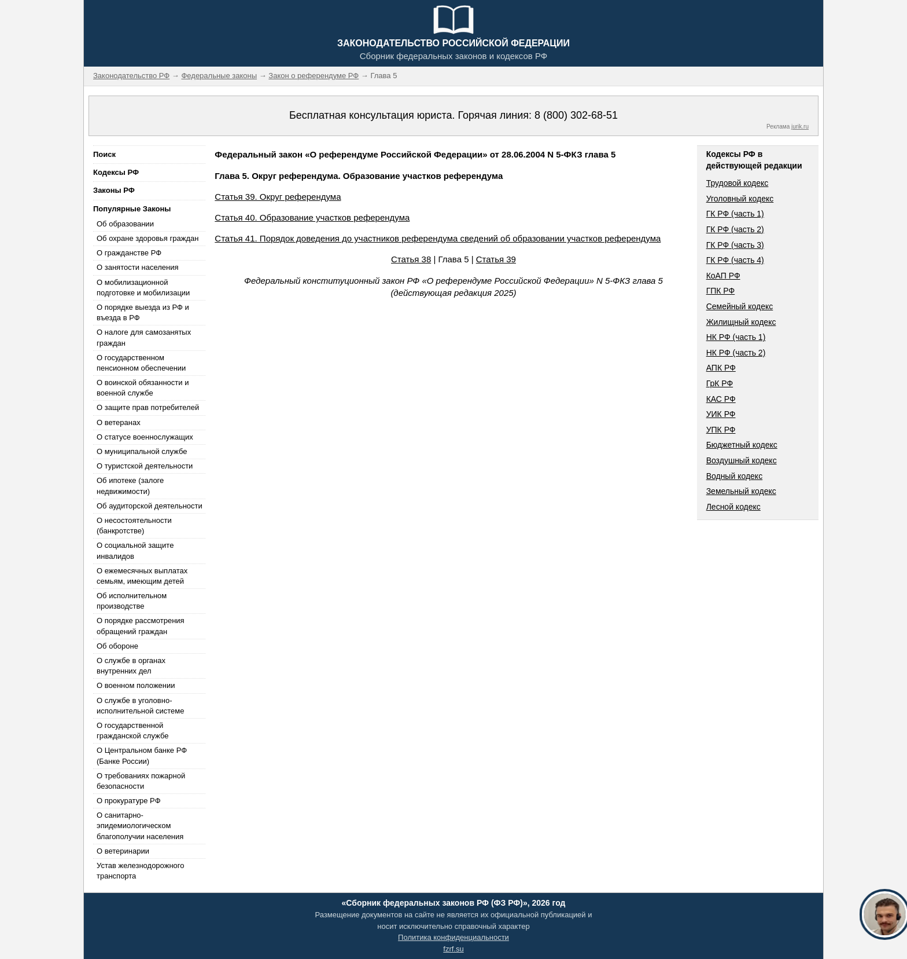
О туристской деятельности (145, 466)
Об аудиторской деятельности (149, 506)
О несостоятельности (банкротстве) (134, 525)
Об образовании (125, 223)
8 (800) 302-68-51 (576, 115)
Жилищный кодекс (741, 322)
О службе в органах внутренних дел (131, 665)
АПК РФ (721, 367)
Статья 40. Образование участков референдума (312, 217)
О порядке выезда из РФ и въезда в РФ (143, 312)
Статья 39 (496, 259)
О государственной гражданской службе (132, 730)
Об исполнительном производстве (132, 600)
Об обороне (117, 646)
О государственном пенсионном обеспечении (141, 362)
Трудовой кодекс (737, 183)
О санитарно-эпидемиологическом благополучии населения (140, 825)
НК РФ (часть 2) (736, 352)
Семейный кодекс (739, 306)
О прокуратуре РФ (129, 800)
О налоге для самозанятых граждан (144, 337)
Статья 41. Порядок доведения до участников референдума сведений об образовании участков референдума (438, 238)
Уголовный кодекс (740, 198)
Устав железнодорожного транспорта (140, 870)
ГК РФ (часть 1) (735, 213)
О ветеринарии (123, 851)
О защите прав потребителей (148, 407)
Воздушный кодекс (741, 460)
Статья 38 (411, 259)
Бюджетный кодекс (741, 444)
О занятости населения (138, 267)
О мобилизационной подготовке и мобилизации (143, 287)
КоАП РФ (723, 275)
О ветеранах (119, 422)
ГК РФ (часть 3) (735, 245)
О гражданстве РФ (129, 252)
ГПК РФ (720, 290)
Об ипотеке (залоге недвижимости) (130, 485)
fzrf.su (453, 949)
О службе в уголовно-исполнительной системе (141, 705)
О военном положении (136, 685)
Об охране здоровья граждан (147, 238)
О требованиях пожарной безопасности (141, 780)
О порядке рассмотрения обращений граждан (141, 625)
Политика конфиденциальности (453, 937)
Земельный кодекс (741, 491)
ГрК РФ (719, 383)
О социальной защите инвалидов (135, 550)
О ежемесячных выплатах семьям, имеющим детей (142, 575)
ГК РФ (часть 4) (735, 260)
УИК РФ (721, 414)
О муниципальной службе (142, 451)
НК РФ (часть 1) (736, 337)
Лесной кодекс (733, 506)
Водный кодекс (734, 476)
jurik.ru (800, 126)
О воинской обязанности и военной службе (143, 387)
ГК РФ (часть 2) (735, 229)
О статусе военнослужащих (145, 437)
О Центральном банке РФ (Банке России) (142, 755)
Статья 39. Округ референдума (278, 197)
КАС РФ (721, 399)
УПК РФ (721, 429)
